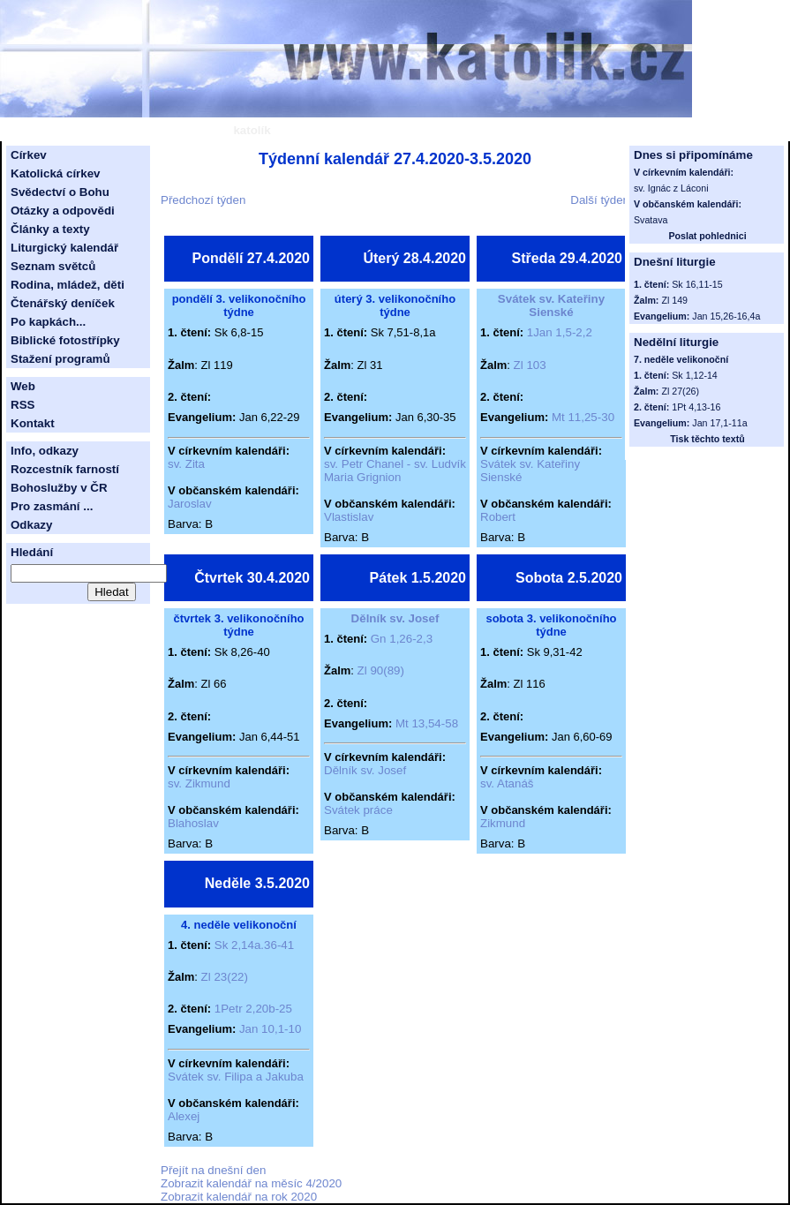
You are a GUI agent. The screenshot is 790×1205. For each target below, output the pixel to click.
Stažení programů (60, 358)
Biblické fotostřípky (65, 340)
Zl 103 (530, 365)
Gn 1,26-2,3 (402, 638)
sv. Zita (186, 464)
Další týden (599, 200)
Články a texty (50, 229)
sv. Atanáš (507, 783)
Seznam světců (53, 266)
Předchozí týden (203, 200)
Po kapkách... (48, 321)
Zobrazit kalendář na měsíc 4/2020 (251, 1183)
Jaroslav (190, 503)
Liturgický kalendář (64, 247)
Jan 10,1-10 (270, 1029)
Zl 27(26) (680, 391)
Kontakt (33, 423)
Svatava (651, 220)
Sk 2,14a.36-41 (254, 945)
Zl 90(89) (380, 670)
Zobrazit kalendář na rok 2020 (239, 1196)
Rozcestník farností (65, 469)
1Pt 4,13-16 (696, 407)
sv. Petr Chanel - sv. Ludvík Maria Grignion (395, 470)
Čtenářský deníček (63, 303)
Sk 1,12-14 (695, 375)
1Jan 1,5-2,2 (559, 332)
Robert (497, 516)
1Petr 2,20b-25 (253, 1008)
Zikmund (502, 823)
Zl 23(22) (224, 976)
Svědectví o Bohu (60, 192)
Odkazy (31, 524)
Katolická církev (56, 173)
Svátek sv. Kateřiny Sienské (551, 305)
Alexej (183, 1116)
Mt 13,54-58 (426, 723)
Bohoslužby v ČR (59, 487)
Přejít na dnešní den (213, 1170)
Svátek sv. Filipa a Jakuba (236, 1076)
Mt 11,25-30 (583, 417)
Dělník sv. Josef (395, 618)
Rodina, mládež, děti (67, 284)
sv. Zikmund (199, 783)
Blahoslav (193, 823)
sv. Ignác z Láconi (671, 188)
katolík (251, 130)
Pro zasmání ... (52, 506)
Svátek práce (358, 810)
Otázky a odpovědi (63, 210)
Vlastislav (348, 516)
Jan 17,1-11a (719, 423)
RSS (22, 404)
